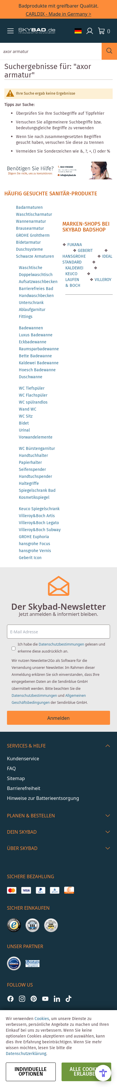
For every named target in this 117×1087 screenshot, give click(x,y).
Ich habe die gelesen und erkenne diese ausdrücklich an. (61, 648)
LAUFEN (72, 280)
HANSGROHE (74, 256)
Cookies (42, 1019)
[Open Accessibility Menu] (103, 1073)
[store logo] (37, 31)
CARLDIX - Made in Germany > (58, 14)
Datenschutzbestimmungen (61, 644)
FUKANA (74, 245)
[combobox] (51, 51)
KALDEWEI (74, 268)
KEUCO (71, 274)
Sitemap (16, 778)
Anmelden (58, 718)
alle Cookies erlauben (86, 1071)
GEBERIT (85, 251)
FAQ (11, 768)
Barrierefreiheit (23, 788)
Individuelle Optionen (31, 1071)
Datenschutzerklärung (26, 1054)
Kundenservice (23, 758)
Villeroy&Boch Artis (37, 516)
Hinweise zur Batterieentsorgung (43, 798)
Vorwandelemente (36, 437)
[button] (10, 30)
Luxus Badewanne (36, 335)
